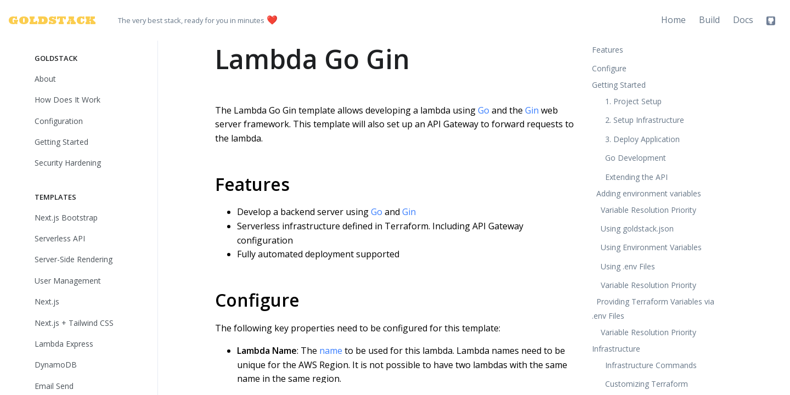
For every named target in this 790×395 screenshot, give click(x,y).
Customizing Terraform (646, 384)
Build (709, 20)
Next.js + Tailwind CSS (74, 323)
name (330, 351)
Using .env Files (628, 266)
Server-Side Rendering (73, 259)
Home (673, 20)
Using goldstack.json (637, 228)
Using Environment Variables (651, 247)
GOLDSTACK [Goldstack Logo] (45, 20)
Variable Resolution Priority (648, 210)
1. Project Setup (633, 101)
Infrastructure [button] (616, 348)
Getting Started (61, 142)
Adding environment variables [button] (648, 193)
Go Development (635, 158)
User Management (68, 280)
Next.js (47, 301)
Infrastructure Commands (651, 365)
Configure (257, 300)
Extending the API (636, 177)
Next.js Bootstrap (66, 217)
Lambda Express (64, 343)
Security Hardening (68, 162)
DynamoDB (56, 364)
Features (252, 184)
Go (483, 110)
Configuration (59, 121)
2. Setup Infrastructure (644, 120)
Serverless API (60, 238)
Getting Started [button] (619, 85)
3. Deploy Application (642, 139)
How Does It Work (67, 99)
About (45, 79)
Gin (532, 110)
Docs (743, 20)
